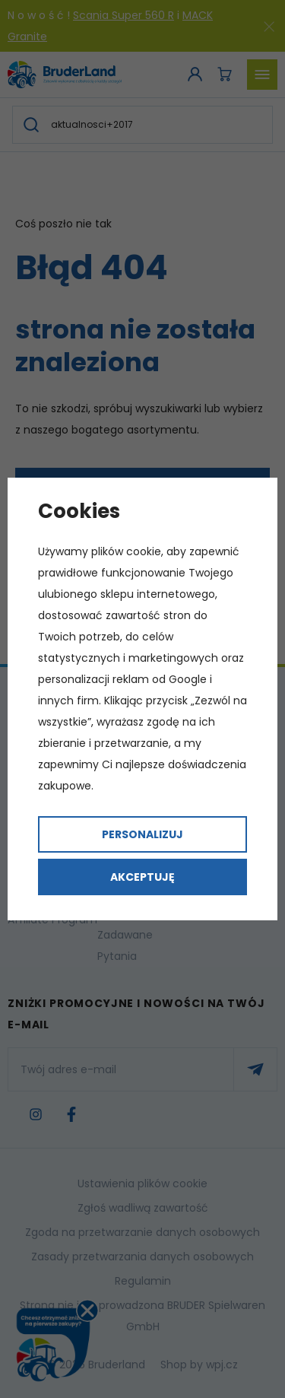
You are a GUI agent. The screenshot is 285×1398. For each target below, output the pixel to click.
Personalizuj (142, 834)
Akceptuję (142, 877)
